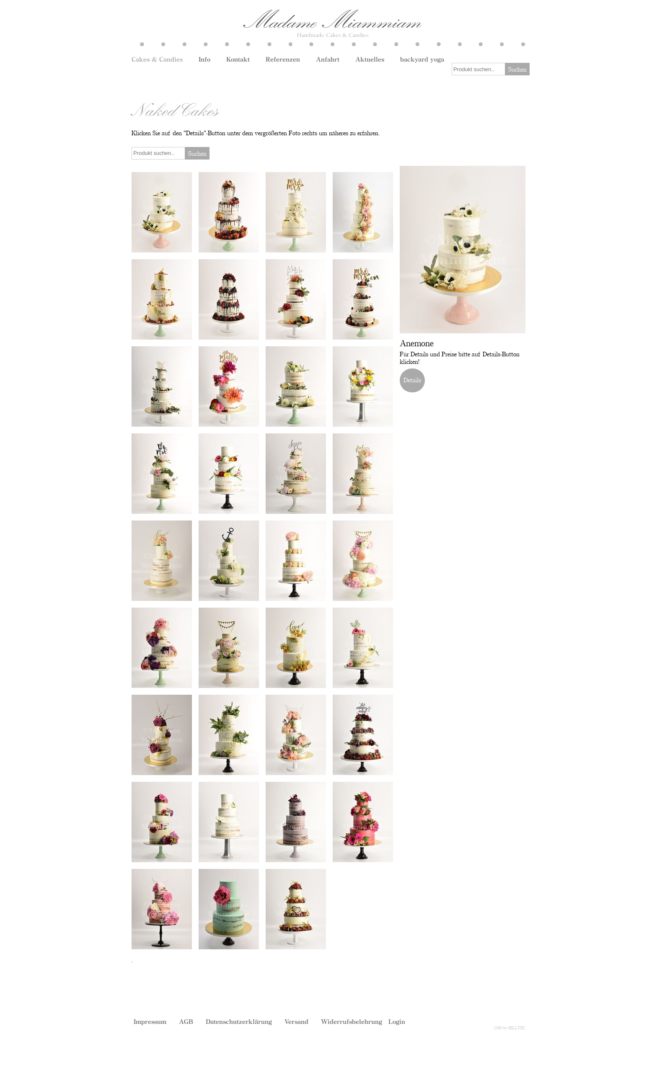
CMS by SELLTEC (509, 1027)
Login (396, 1021)
